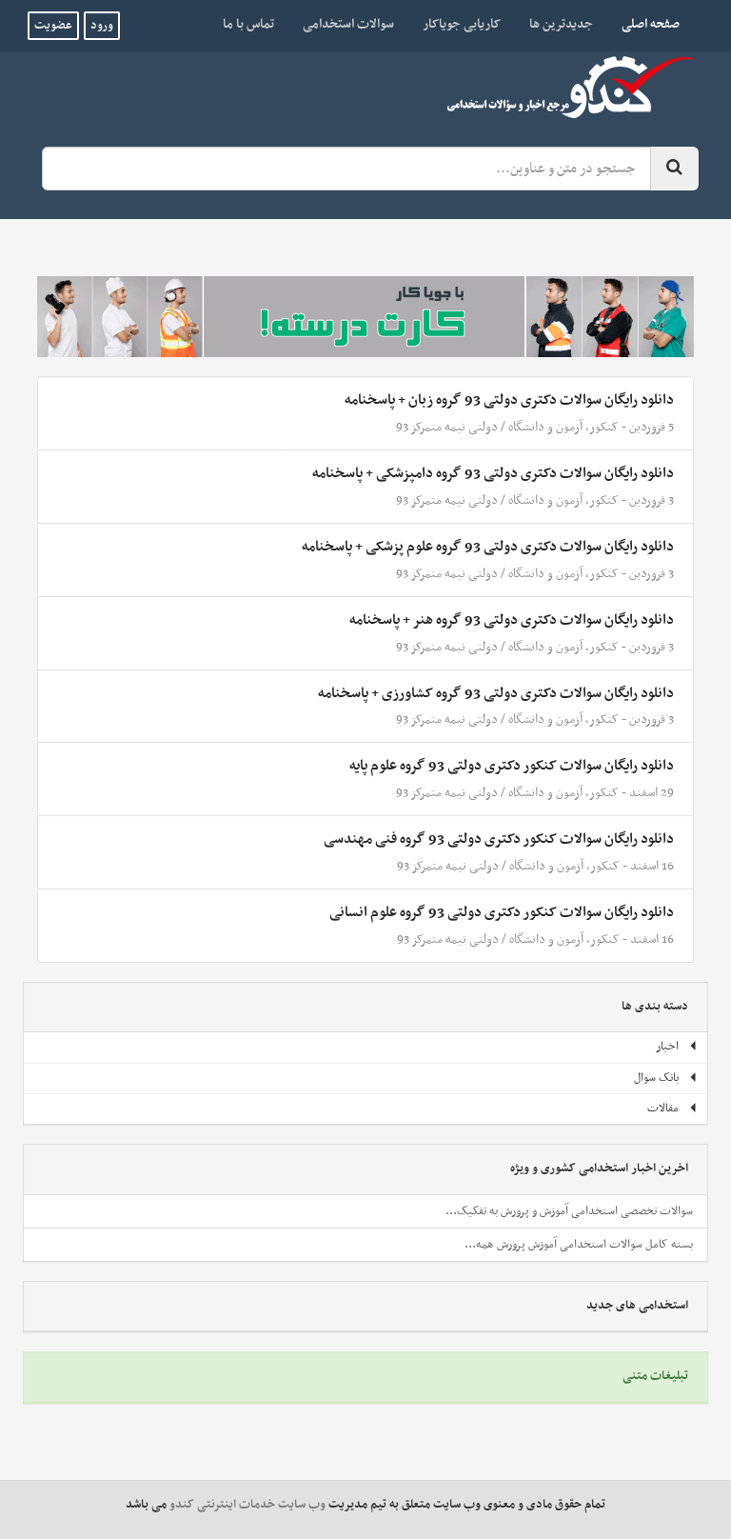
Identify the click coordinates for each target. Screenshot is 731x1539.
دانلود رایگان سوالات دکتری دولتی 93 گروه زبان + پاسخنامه (509, 400)
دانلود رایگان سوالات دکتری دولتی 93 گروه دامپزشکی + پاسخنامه (493, 473)
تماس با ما (248, 24)
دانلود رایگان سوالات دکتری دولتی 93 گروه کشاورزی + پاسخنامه (496, 693)
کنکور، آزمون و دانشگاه (563, 427)
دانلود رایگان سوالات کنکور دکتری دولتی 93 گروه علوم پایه (511, 765)
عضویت (53, 25)
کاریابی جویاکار (462, 24)
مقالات (672, 1108)
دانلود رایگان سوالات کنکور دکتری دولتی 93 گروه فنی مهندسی (499, 839)
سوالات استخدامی (348, 24)
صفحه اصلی (643, 23)
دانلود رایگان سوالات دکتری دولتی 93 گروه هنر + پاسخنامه (511, 620)
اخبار (677, 1046)
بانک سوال (666, 1078)
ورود (101, 25)
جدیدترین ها (561, 24)
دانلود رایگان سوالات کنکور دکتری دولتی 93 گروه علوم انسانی (501, 912)
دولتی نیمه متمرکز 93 (447, 427)
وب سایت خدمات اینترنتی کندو (247, 1504)
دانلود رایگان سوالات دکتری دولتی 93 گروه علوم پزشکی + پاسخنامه (488, 546)
